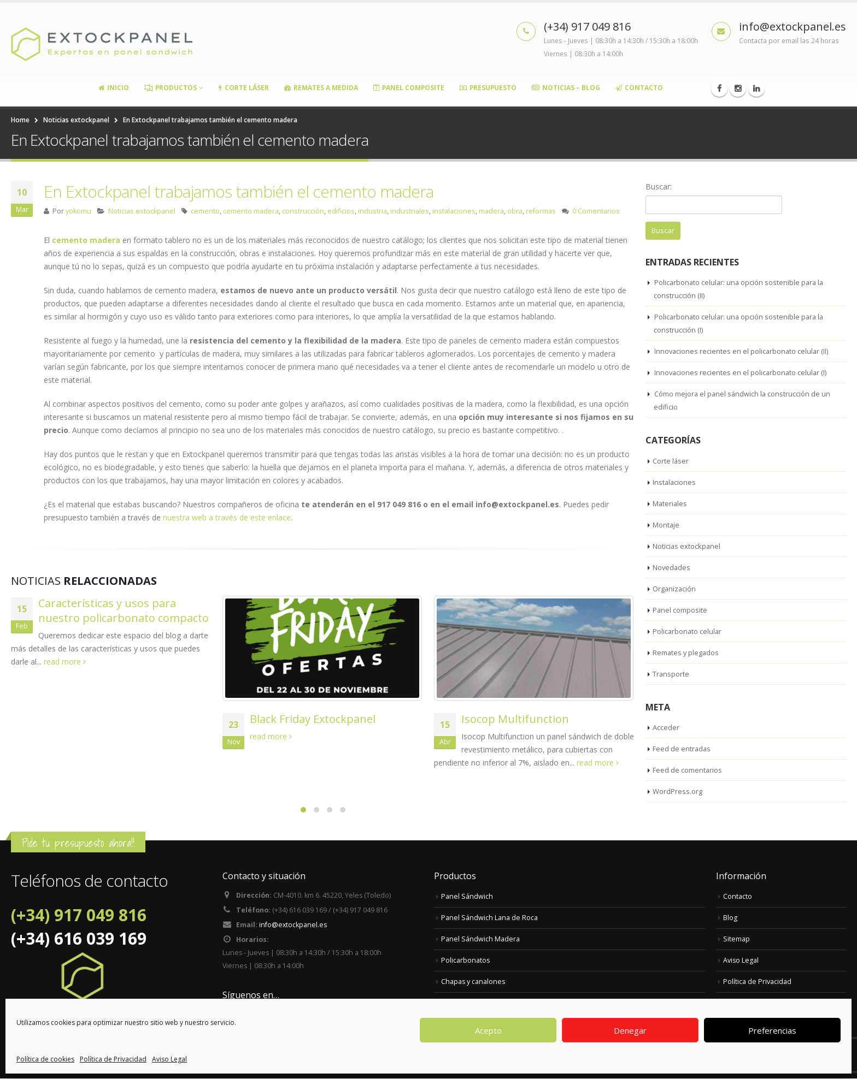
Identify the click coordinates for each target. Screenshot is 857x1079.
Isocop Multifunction (515, 719)
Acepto (488, 1030)
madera (491, 211)
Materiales (670, 504)
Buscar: (658, 186)
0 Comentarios (596, 211)
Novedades (672, 568)
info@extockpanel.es (293, 927)
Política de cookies (45, 1059)
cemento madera (251, 211)
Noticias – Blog (566, 87)
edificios (341, 211)
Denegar (630, 1030)
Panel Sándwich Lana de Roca (489, 918)
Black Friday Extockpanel (312, 719)
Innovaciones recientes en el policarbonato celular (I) (741, 373)
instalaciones (454, 211)
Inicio (113, 87)
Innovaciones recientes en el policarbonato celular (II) (742, 352)
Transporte (671, 674)
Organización (675, 589)
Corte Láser (244, 87)
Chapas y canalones (473, 982)
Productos (170, 87)
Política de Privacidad (113, 1059)
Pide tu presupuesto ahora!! (78, 843)
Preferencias (772, 1030)
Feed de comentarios (688, 770)
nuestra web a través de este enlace (227, 517)
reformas (541, 211)
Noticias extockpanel (141, 211)
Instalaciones (675, 483)
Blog (730, 918)
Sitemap (736, 939)
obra (515, 211)
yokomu (78, 211)
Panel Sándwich (467, 897)
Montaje (666, 525)
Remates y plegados (686, 653)
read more (65, 661)
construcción (303, 211)
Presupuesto (488, 87)
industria (372, 211)
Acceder (666, 728)
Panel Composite (408, 87)
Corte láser (671, 461)
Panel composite (680, 610)
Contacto (639, 87)
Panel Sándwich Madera (480, 939)
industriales (409, 211)
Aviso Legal (169, 1059)
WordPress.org (677, 792)
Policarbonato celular (688, 632)
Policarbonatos (465, 960)
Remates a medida (321, 87)
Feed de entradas (682, 749)
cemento (205, 211)
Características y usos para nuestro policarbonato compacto (123, 610)
